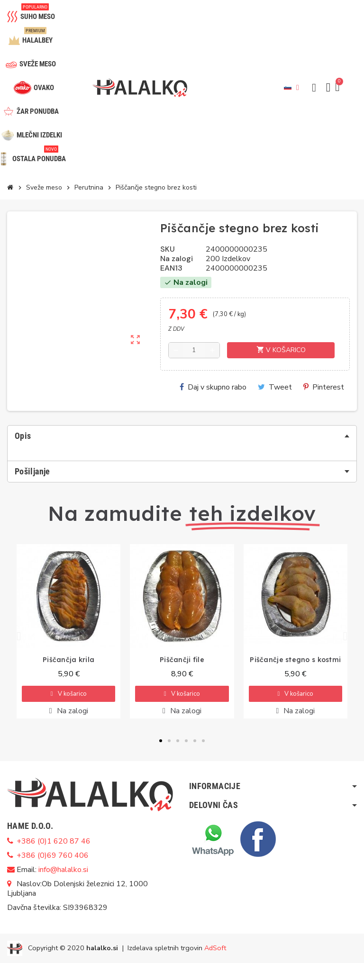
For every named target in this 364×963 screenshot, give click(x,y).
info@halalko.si (63, 869)
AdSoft (215, 947)
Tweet (275, 387)
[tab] (182, 436)
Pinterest (323, 387)
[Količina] (194, 350)
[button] (314, 87)
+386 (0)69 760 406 (53, 855)
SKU (167, 249)
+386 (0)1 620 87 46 (54, 841)
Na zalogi (176, 258)
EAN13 (171, 268)
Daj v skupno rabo (213, 387)
